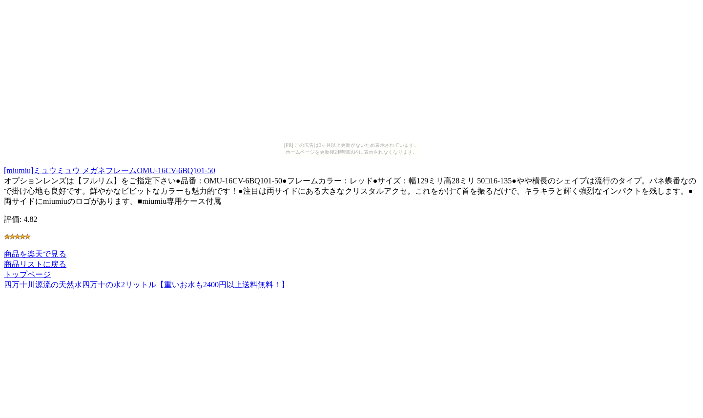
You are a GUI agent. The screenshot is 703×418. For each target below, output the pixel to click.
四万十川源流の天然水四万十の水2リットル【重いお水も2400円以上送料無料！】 (146, 284)
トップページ (27, 274)
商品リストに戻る (35, 264)
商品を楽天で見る (35, 254)
